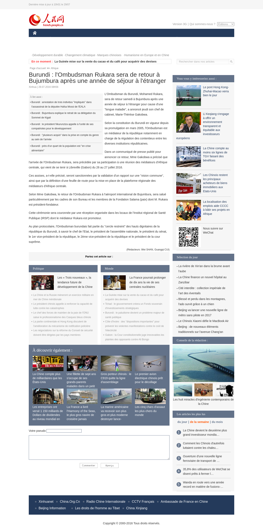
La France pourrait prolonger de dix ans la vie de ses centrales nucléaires (147, 282)
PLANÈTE (174, 39)
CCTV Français (143, 501)
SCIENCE (112, 39)
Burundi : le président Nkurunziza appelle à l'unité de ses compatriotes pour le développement (62, 126)
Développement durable (47, 55)
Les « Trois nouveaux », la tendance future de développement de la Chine (75, 282)
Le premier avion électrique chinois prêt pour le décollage (149, 378)
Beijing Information (52, 508)
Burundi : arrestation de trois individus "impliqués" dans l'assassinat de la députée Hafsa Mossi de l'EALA (61, 104)
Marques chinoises (109, 55)
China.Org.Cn (70, 501)
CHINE (40, 39)
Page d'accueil (38, 68)
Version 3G (180, 24)
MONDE (76, 39)
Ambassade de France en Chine (184, 501)
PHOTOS (41, 47)
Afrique (55, 68)
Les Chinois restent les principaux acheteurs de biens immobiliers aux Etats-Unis (215, 183)
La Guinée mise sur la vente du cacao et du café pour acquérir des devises (105, 61)
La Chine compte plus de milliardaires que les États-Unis (47, 378)
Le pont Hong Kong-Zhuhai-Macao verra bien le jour (216, 91)
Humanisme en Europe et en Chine (146, 55)
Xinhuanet (46, 501)
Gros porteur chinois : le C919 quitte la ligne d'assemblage (116, 378)
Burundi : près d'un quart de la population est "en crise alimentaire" (61, 148)
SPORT (191, 39)
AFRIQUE (94, 39)
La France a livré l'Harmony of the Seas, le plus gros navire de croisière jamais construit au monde (81, 415)
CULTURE (130, 39)
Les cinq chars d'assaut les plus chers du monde (150, 411)
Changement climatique (80, 55)
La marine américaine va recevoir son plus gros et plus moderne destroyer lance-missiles (115, 415)
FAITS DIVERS (152, 39)
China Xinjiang (136, 508)
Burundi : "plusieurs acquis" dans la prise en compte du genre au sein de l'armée (65, 137)
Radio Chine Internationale (106, 501)
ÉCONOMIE (57, 39)
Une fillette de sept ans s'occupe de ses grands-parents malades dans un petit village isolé (81, 382)
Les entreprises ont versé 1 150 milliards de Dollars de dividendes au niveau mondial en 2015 (48, 415)
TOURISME (208, 39)
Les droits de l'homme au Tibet (97, 508)
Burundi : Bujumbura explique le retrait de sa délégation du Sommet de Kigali (63, 115)
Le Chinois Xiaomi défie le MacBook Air (203, 321)
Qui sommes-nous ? (202, 24)
